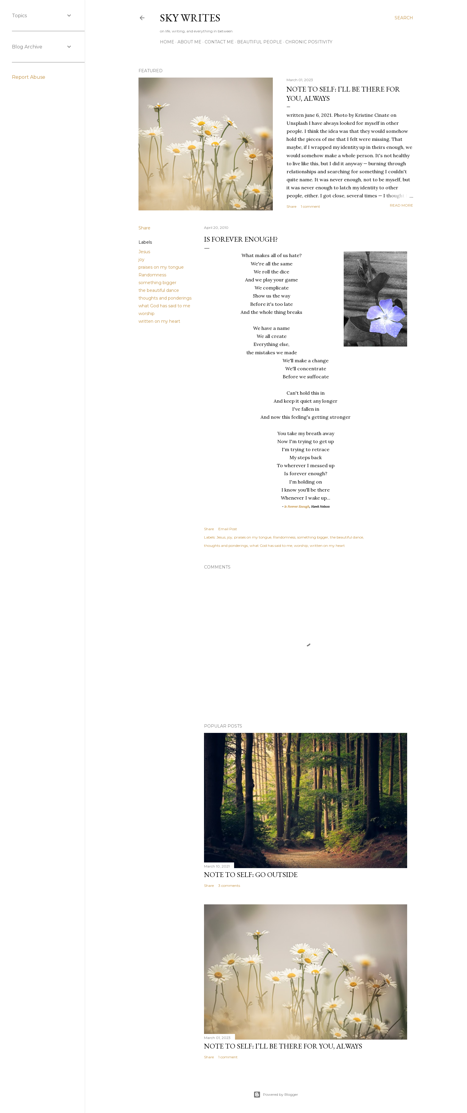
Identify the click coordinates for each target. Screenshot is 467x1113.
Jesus (144, 251)
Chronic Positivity (308, 42)
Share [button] (291, 206)
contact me (219, 42)
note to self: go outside (251, 874)
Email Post (227, 529)
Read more (401, 205)
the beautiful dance (158, 290)
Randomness (152, 275)
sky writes (190, 18)
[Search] (404, 18)
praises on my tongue (161, 267)
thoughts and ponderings (165, 298)
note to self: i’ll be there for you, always (283, 1046)
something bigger (157, 282)
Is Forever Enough (296, 507)
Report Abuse (28, 77)
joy (141, 259)
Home (167, 42)
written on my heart (159, 321)
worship (146, 313)
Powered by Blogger (275, 1094)
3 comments (229, 885)
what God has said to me (164, 305)
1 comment (310, 206)
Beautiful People (259, 42)
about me (189, 42)
